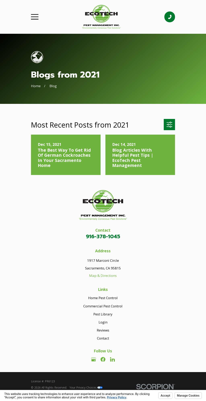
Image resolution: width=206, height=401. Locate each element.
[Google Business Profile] (93, 359)
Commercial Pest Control (103, 306)
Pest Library (102, 314)
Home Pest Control (103, 298)
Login (103, 322)
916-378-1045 (103, 236)
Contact (103, 338)
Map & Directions (103, 275)
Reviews (103, 330)
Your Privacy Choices (86, 387)
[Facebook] (103, 359)
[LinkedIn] (112, 359)
